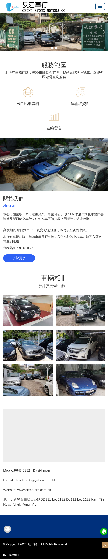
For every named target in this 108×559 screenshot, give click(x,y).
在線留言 (54, 128)
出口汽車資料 (27, 104)
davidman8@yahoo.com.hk (35, 480)
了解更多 (19, 258)
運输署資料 (80, 104)
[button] (4, 32)
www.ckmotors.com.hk (34, 490)
